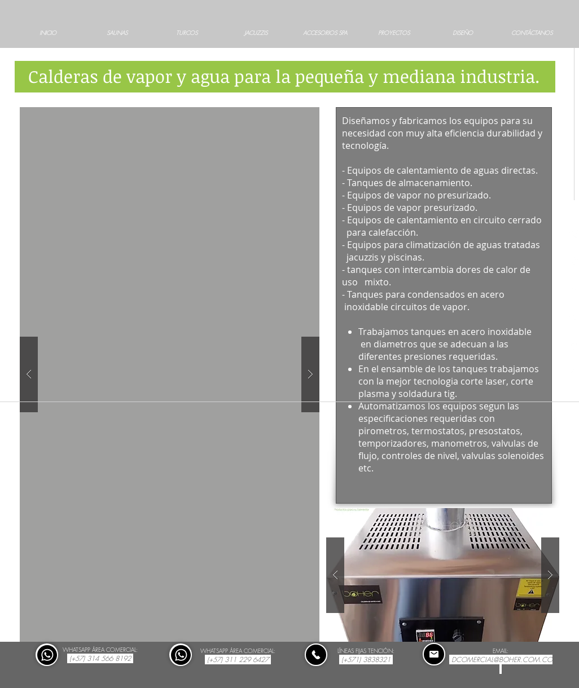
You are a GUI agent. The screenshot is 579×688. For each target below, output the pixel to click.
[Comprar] (47, 654)
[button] (169, 374)
